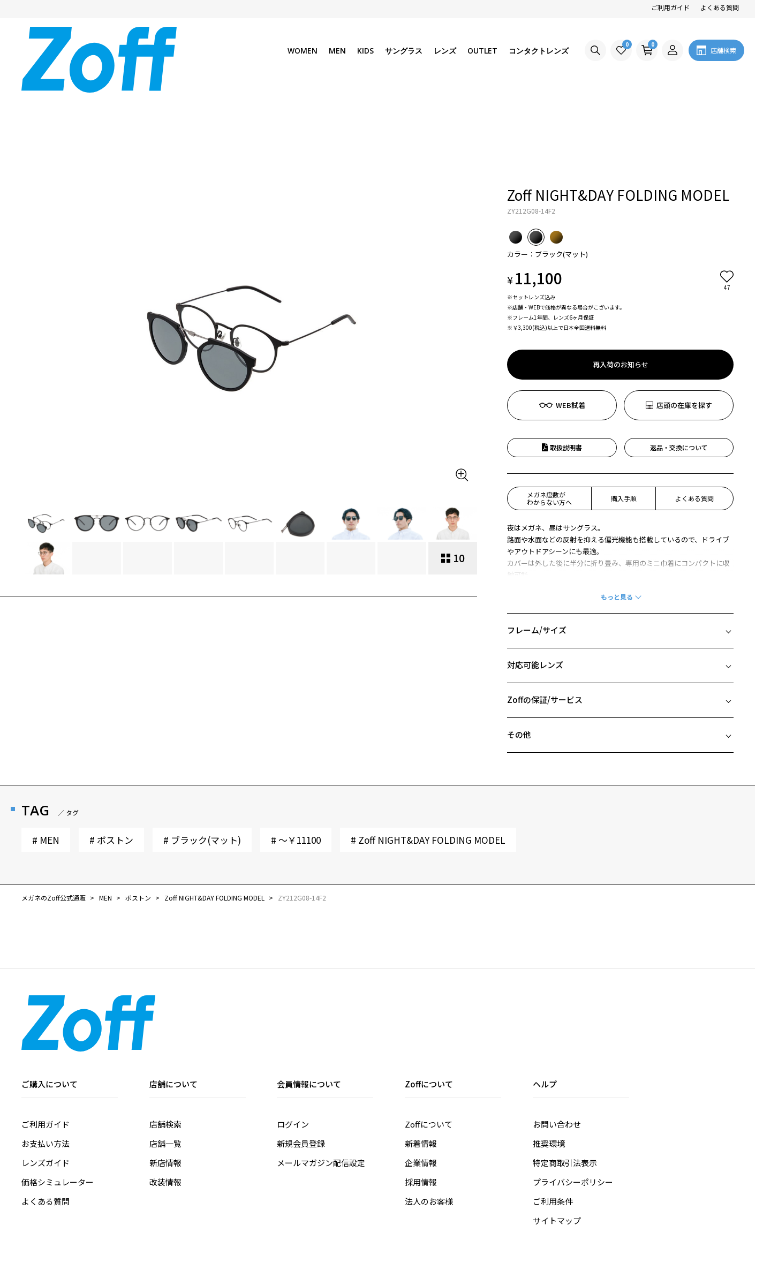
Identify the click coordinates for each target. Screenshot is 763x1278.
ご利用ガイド (670, 7)
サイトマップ (557, 1138)
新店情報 (165, 1080)
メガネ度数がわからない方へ (549, 415)
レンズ (445, 51)
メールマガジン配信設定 (321, 1080)
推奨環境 (549, 1061)
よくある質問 (719, 7)
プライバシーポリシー (573, 1099)
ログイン (293, 1041)
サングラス (403, 51)
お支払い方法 (45, 1061)
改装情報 (165, 1099)
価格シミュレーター (57, 1099)
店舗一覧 (165, 1061)
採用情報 (421, 1099)
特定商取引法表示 (565, 1080)
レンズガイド (45, 1080)
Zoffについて (428, 1041)
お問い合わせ (557, 1041)
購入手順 (624, 415)
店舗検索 (165, 1041)
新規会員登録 (301, 1061)
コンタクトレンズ (539, 51)
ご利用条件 (553, 1118)
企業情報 (421, 1080)
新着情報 (421, 1061)
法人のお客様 (429, 1118)
